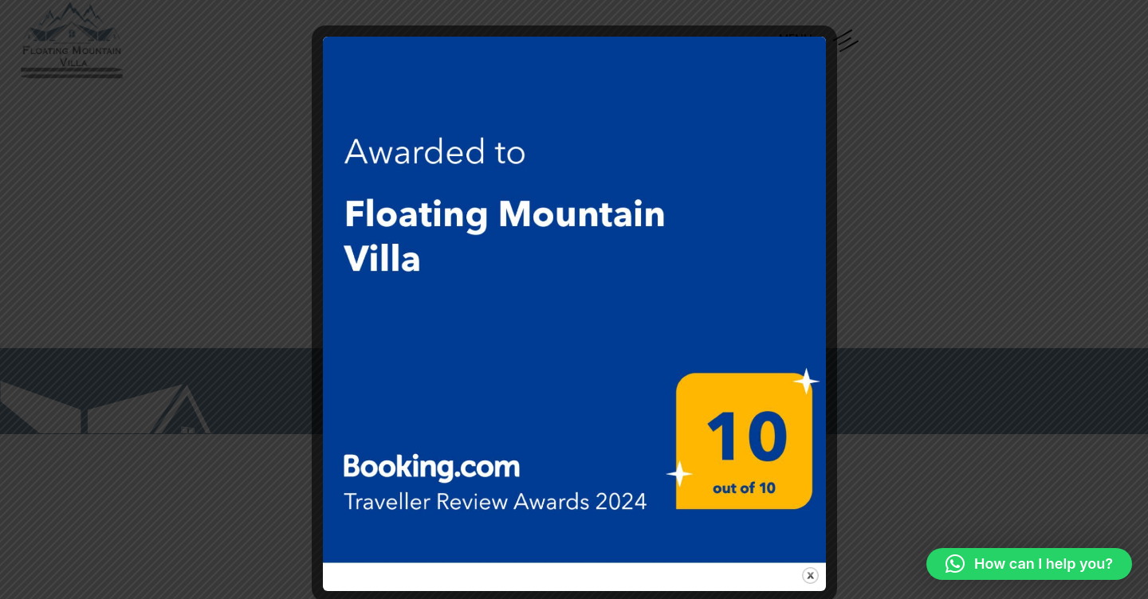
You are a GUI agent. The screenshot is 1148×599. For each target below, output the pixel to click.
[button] (1029, 564)
